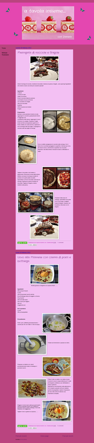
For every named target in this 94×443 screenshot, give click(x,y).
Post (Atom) (24, 439)
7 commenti (60, 242)
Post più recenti (21, 436)
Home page (45, 436)
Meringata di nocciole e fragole (38, 53)
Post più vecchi (67, 436)
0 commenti (60, 425)
